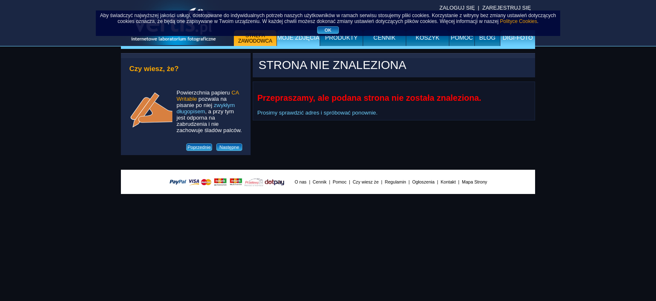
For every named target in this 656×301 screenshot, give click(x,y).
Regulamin (395, 181)
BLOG (487, 37)
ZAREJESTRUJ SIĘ (506, 8)
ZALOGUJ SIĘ (457, 8)
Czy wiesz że (366, 181)
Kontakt (448, 181)
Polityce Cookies (518, 21)
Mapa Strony (474, 181)
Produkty (341, 37)
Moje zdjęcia (298, 37)
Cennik (385, 37)
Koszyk (428, 37)
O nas (300, 181)
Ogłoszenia (423, 181)
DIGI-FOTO (517, 37)
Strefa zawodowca (255, 38)
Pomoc (462, 37)
